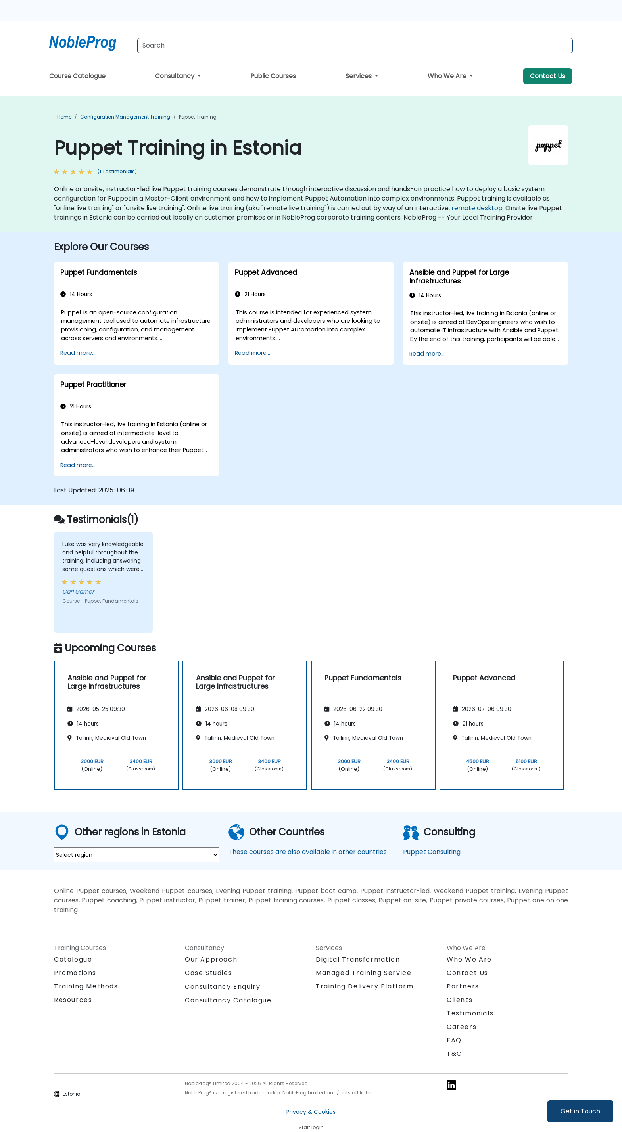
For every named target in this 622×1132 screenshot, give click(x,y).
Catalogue (73, 959)
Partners (463, 986)
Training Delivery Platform (365, 986)
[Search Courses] (355, 45)
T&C (454, 1053)
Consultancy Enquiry (222, 986)
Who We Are (448, 75)
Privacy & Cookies (311, 1112)
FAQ (454, 1040)
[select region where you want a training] (136, 854)
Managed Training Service (363, 972)
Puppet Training (198, 116)
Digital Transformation (358, 959)
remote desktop (477, 208)
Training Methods (86, 986)
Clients (459, 999)
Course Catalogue (77, 75)
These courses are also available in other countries (307, 851)
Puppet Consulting (432, 851)
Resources (73, 999)
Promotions (75, 972)
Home (64, 116)
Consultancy (175, 75)
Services (359, 75)
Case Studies (208, 972)
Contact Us (547, 75)
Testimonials (470, 1013)
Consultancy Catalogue (228, 1000)
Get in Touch (580, 1111)
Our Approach (211, 959)
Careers (461, 1026)
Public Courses (273, 75)
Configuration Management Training (125, 116)
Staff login (311, 1127)
